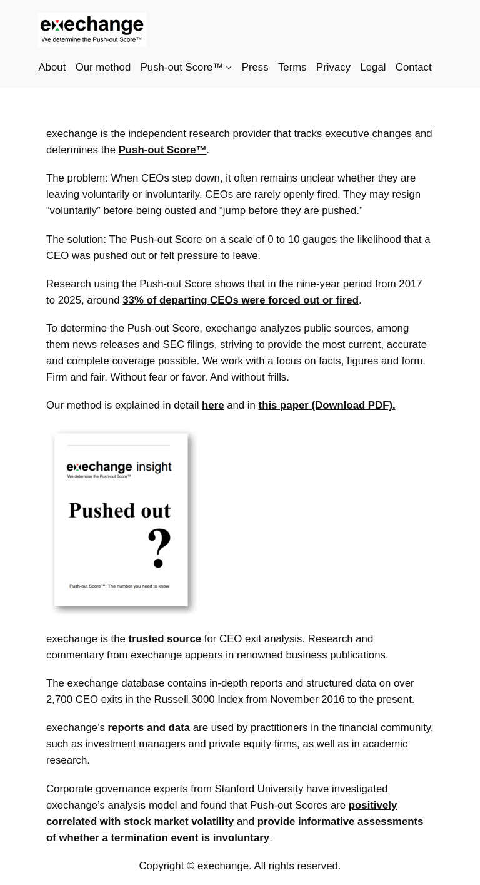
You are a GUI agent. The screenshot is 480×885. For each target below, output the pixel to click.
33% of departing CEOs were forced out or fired (240, 300)
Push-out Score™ (163, 150)
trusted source (165, 639)
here (213, 405)
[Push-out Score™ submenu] (229, 67)
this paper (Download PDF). (327, 405)
